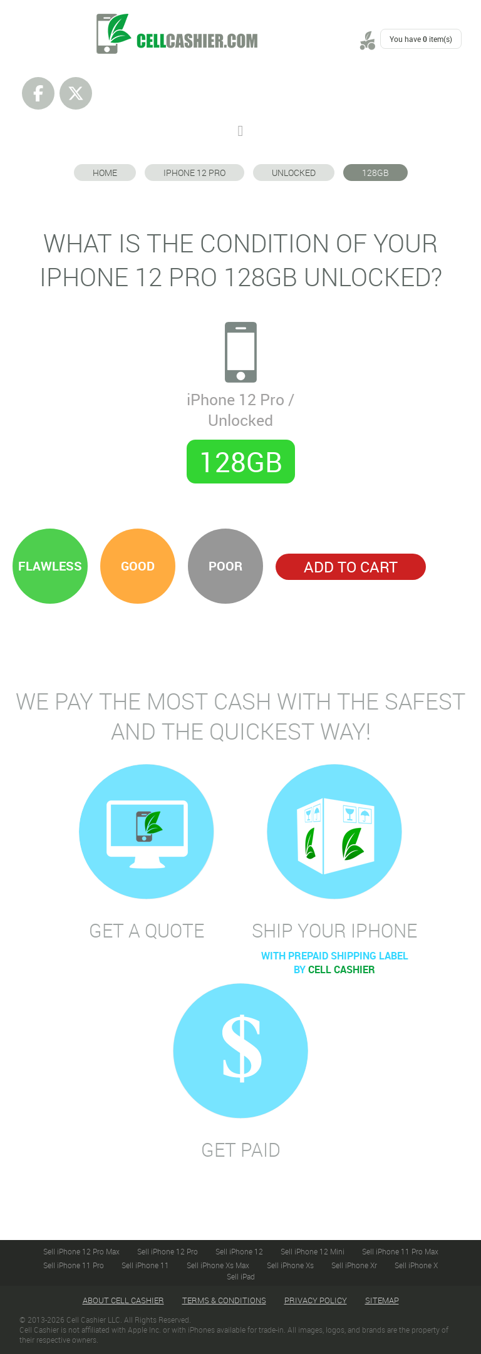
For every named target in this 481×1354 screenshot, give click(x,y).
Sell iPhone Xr (354, 1265)
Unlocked (294, 172)
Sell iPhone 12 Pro (167, 1251)
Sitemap (382, 1300)
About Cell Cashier (123, 1300)
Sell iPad (241, 1276)
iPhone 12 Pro (194, 172)
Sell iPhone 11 (145, 1265)
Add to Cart (351, 567)
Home (105, 172)
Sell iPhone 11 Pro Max (400, 1251)
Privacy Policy (315, 1300)
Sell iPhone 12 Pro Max (81, 1251)
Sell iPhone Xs (290, 1265)
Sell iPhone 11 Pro (73, 1265)
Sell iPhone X (416, 1265)
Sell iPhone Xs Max (218, 1265)
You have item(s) (421, 39)
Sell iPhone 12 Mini (312, 1251)
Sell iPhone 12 (239, 1251)
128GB (375, 172)
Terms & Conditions (224, 1300)
